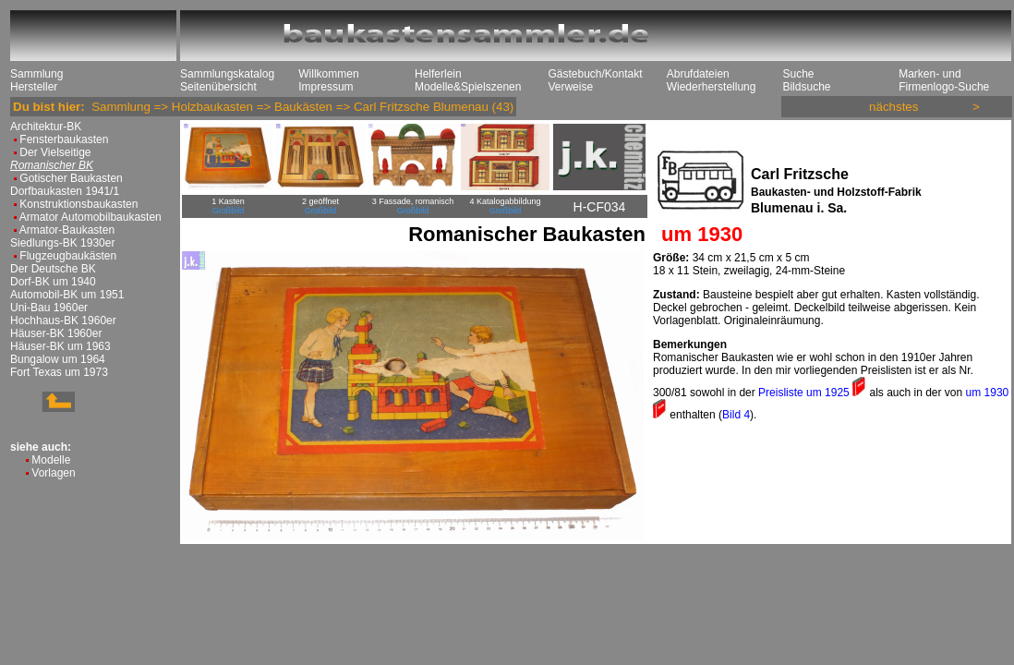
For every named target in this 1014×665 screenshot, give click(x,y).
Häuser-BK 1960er (56, 333)
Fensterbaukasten (63, 139)
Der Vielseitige (55, 152)
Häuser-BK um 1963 (60, 346)
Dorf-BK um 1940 (53, 281)
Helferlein (438, 73)
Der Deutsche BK (53, 268)
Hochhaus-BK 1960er (63, 320)
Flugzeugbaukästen (67, 255)
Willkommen (328, 73)
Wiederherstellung (711, 86)
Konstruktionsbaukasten (78, 204)
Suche (798, 73)
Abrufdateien (698, 73)
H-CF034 (599, 207)
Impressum (325, 86)
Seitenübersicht (218, 86)
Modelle (50, 459)
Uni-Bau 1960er (49, 307)
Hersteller (33, 86)
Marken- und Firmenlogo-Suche (944, 80)
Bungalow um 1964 (57, 359)
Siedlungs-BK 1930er (62, 242)
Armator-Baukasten (67, 230)
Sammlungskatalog (227, 73)
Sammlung (36, 73)
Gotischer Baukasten (70, 178)
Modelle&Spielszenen (468, 86)
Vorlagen (53, 472)
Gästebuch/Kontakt (595, 73)
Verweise (570, 86)
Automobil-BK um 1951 (67, 294)
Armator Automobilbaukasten (90, 217)
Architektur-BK (45, 126)
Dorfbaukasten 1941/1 (64, 191)
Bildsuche (806, 86)
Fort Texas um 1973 (59, 372)
